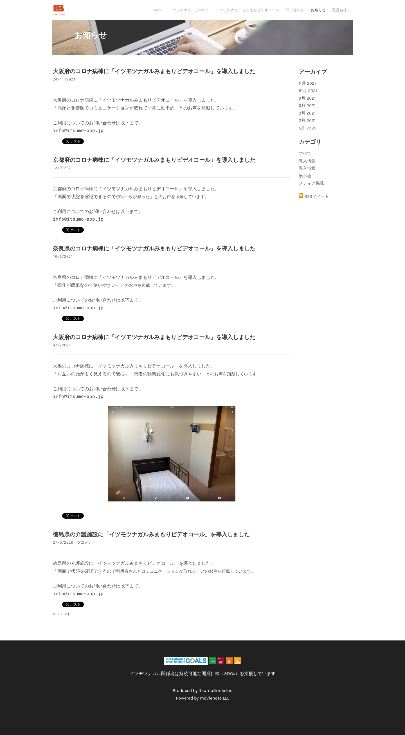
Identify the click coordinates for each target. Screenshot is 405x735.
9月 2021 (307, 104)
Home (157, 13)
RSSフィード (317, 202)
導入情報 (307, 167)
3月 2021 (307, 119)
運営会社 (340, 13)
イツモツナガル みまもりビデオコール (247, 13)
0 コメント (86, 548)
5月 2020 (307, 134)
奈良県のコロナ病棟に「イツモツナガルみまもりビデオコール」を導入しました (154, 255)
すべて (305, 159)
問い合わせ (295, 13)
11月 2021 (307, 89)
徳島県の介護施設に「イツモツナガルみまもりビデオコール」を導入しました (151, 540)
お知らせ (318, 13)
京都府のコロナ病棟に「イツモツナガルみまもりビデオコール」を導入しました (154, 166)
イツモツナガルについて (189, 13)
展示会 (305, 182)
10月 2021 (308, 96)
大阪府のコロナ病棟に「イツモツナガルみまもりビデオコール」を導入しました (154, 77)
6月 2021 (307, 111)
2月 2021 (307, 126)
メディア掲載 (311, 189)
